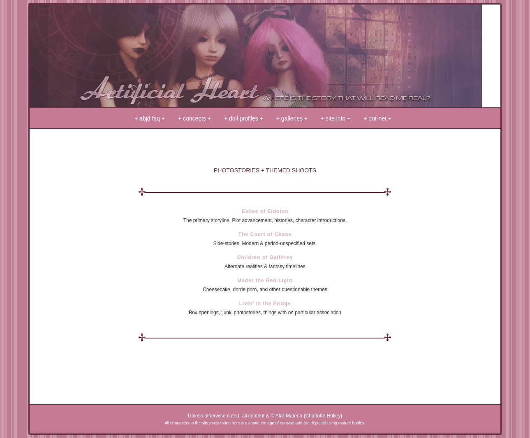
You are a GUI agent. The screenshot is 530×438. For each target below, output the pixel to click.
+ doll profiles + (243, 118)
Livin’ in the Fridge (265, 303)
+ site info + (335, 118)
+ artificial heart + (256, 56)
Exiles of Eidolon (265, 211)
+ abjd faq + (149, 118)
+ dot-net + (377, 118)
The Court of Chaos (265, 234)
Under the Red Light (265, 280)
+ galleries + (292, 118)
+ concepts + (194, 118)
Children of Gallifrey (265, 257)
